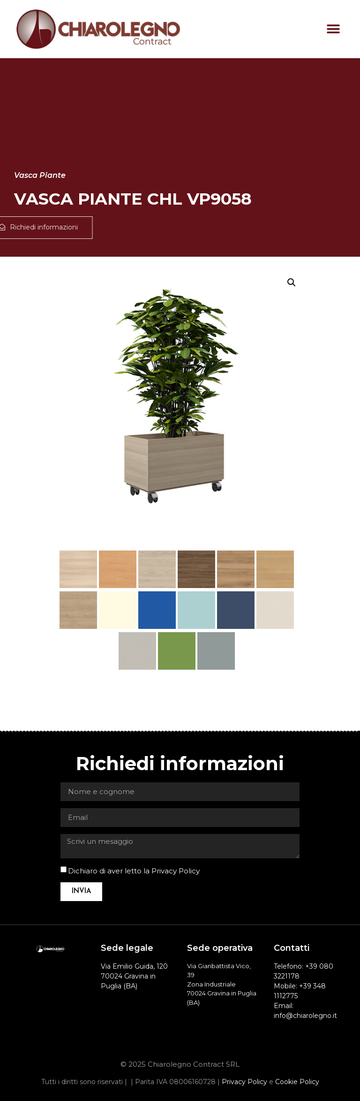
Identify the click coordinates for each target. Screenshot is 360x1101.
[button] (333, 28)
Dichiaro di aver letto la (134, 870)
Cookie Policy (297, 1082)
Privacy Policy (175, 870)
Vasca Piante (40, 175)
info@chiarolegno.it (305, 1015)
